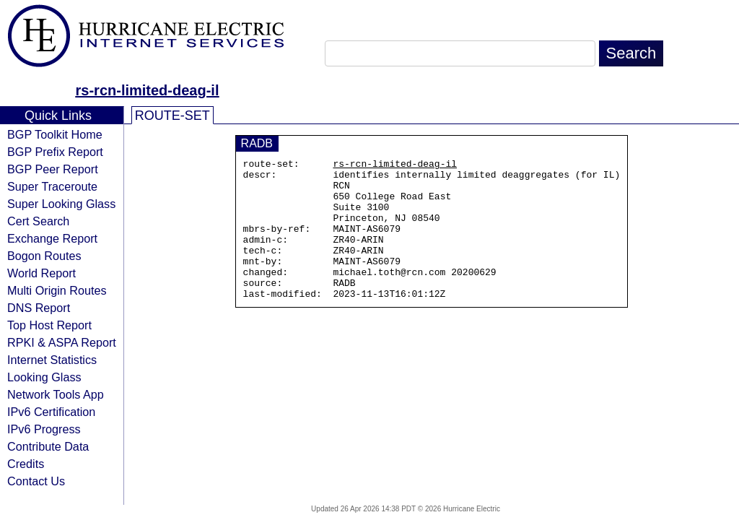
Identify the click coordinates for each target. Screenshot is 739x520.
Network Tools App (55, 394)
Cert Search (38, 221)
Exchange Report (52, 238)
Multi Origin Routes (57, 290)
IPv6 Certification (51, 411)
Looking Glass (44, 377)
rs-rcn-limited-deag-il (147, 90)
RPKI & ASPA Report (61, 342)
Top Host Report (49, 325)
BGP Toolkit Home (54, 134)
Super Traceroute (52, 186)
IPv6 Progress (44, 429)
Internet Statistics (52, 359)
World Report (41, 273)
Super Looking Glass (61, 203)
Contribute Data (48, 446)
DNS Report (38, 307)
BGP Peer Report (52, 169)
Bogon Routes (44, 255)
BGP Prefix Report (55, 151)
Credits (25, 463)
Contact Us (36, 481)
